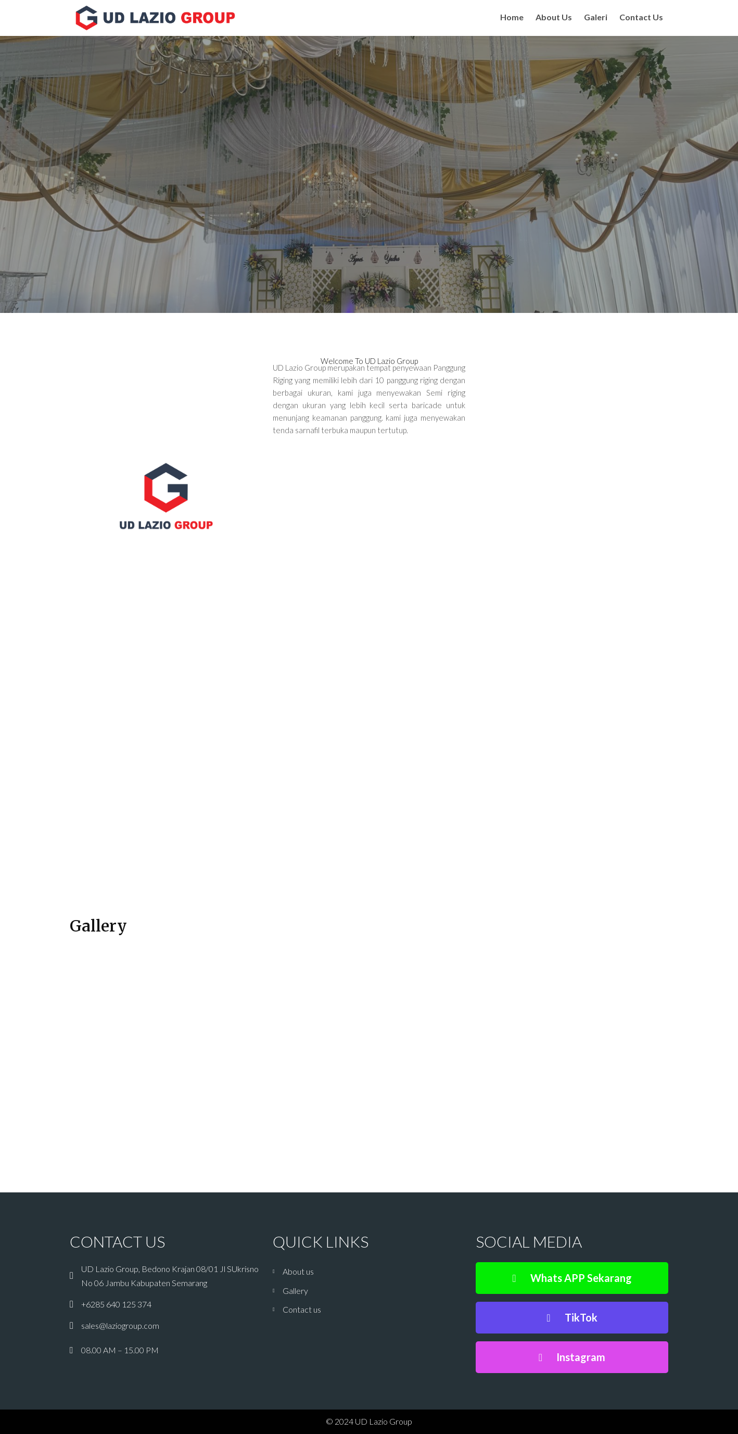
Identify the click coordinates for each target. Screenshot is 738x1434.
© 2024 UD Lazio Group (369, 1421)
